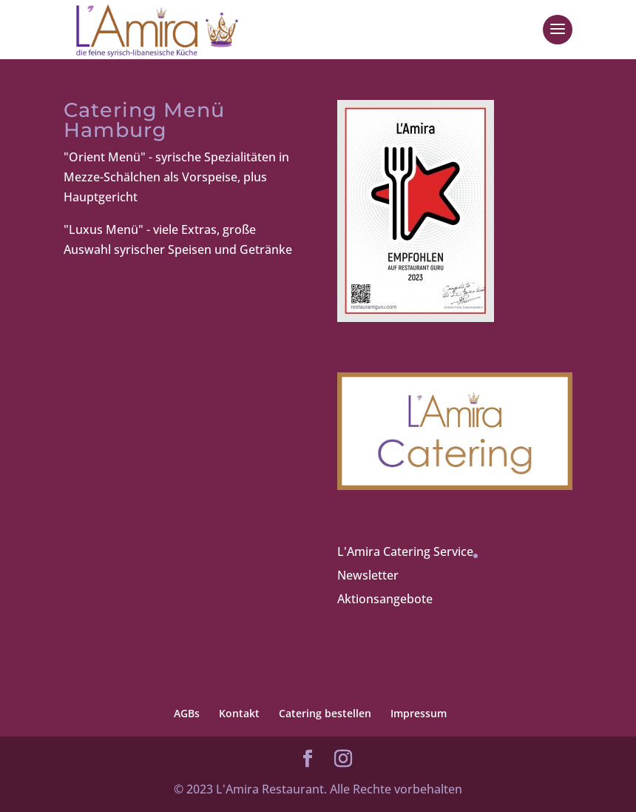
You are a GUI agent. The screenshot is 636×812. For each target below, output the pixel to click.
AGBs (187, 713)
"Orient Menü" (105, 157)
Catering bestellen (325, 713)
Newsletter (368, 575)
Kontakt (239, 713)
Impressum (418, 713)
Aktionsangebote (385, 599)
